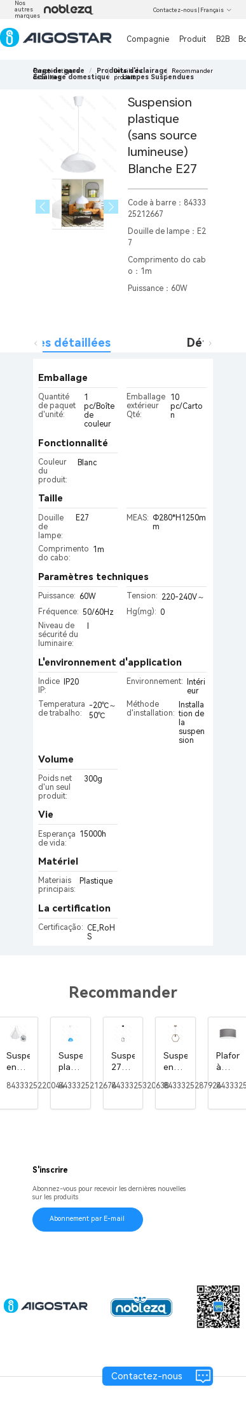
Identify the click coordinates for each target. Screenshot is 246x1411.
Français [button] (216, 10)
